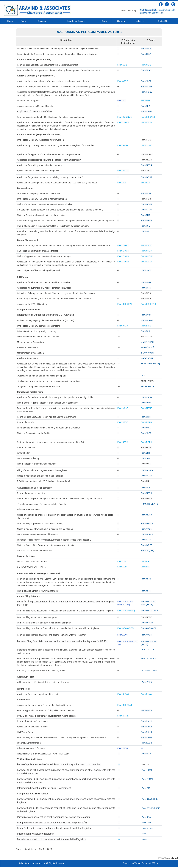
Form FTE (121, 182)
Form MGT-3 (146, 515)
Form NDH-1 (146, 721)
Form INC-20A (147, 534)
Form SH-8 (145, 453)
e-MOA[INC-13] (147, 342)
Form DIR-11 (146, 476)
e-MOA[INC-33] (147, 353)
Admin (140, 21)
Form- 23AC (147, 822)
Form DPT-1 (123, 716)
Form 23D (146, 788)
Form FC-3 (145, 231)
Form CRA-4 (146, 417)
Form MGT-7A (147, 623)
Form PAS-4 (122, 748)
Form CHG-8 (123, 122)
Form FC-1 (145, 331)
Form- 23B (146, 834)
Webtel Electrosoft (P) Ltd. (146, 863)
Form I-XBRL (147, 770)
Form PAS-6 (146, 754)
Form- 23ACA (147, 828)
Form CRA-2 (146, 70)
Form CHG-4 (123, 251)
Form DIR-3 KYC (124, 304)
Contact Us (162, 21)
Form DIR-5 (146, 288)
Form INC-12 (146, 177)
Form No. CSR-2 (149, 670)
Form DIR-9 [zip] (124, 705)
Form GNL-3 (146, 270)
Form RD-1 (145, 106)
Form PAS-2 (146, 743)
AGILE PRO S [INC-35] (150, 364)
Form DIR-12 (146, 220)
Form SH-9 (145, 458)
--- (142, 705)
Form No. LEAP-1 (150, 504)
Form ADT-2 (122, 81)
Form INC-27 (146, 210)
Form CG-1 (122, 65)
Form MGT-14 (147, 470)
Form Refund (123, 694)
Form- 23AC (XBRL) (150, 799)
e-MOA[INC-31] (147, 347)
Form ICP (121, 561)
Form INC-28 (146, 545)
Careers (121, 21)
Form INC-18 (146, 86)
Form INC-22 (146, 204)
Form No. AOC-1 (149, 649)
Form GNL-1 (123, 170)
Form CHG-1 (123, 245)
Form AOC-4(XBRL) (126, 610)
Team (23, 21)
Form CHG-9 (123, 262)
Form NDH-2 (146, 111)
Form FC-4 (145, 488)
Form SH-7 (145, 215)
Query (104, 21)
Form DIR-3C (146, 48)
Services (43, 21)
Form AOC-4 (122, 635)
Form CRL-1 (146, 54)
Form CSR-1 (146, 315)
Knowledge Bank (76, 21)
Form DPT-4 (122, 442)
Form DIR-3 (146, 282)
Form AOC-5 (146, 529)
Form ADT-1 (146, 428)
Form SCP (122, 567)
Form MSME (122, 408)
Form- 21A (146, 817)
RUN (143, 376)
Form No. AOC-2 (149, 658)
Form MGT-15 (147, 523)
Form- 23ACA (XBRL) (151, 808)
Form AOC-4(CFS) (125, 628)
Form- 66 (145, 839)
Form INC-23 (146, 92)
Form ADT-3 (146, 433)
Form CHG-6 (123, 256)
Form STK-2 (122, 145)
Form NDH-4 (146, 397)
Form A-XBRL (147, 779)
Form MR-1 (146, 591)
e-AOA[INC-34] (147, 358)
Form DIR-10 (146, 710)
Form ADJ (121, 100)
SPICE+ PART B (148, 386)
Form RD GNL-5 (124, 117)
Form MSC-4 (146, 165)
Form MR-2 (146, 579)
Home (10, 21)
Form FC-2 (145, 226)
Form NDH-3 (146, 732)
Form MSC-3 (146, 493)
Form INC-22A (147, 320)
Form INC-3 (146, 193)
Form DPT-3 (122, 422)
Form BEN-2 (146, 403)
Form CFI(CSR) (147, 550)
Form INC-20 (146, 540)
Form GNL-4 (147, 682)
